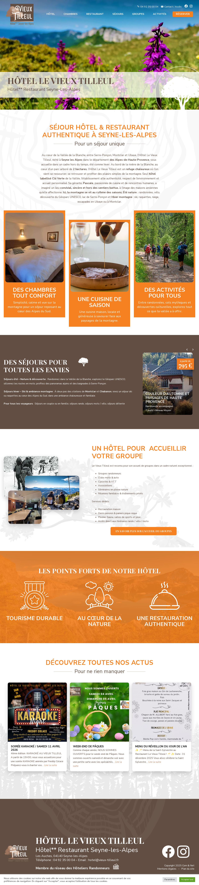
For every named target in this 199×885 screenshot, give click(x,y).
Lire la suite (50, 765)
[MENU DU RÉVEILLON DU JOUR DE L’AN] (161, 712)
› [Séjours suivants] (193, 349)
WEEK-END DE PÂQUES (88, 746)
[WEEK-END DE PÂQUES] (99, 712)
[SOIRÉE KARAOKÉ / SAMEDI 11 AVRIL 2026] (37, 712)
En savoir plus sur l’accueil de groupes (144, 531)
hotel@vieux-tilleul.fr (103, 860)
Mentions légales (166, 869)
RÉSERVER (183, 14)
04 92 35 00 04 (149, 6)
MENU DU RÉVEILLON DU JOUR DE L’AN (161, 746)
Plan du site (187, 869)
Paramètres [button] (169, 879)
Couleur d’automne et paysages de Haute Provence (168, 398)
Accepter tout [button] (187, 879)
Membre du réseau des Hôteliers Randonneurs (77, 868)
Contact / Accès (173, 6)
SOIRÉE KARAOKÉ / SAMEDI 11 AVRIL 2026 (35, 748)
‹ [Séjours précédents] (187, 349)
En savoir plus (34, 263)
